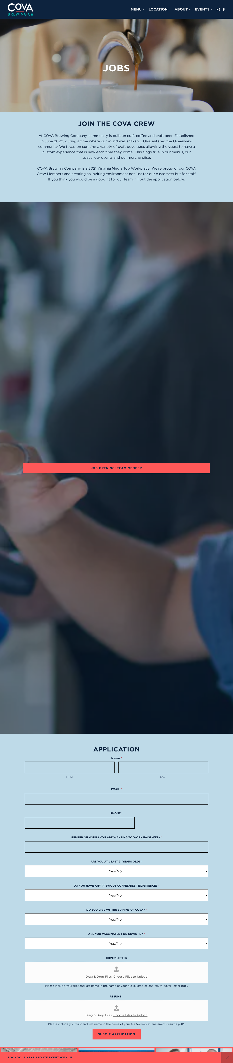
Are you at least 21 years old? (116, 861)
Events (202, 9)
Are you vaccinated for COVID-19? (116, 934)
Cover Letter (116, 958)
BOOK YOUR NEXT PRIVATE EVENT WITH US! (41, 1057)
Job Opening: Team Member (116, 468)
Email (116, 789)
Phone (116, 813)
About (181, 9)
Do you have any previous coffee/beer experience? (116, 885)
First (69, 777)
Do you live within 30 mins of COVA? (116, 909)
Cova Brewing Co (20, 9)
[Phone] (80, 823)
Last (163, 777)
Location (158, 9)
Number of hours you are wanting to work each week (116, 837)
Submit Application (116, 1034)
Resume (116, 996)
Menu (136, 9)
